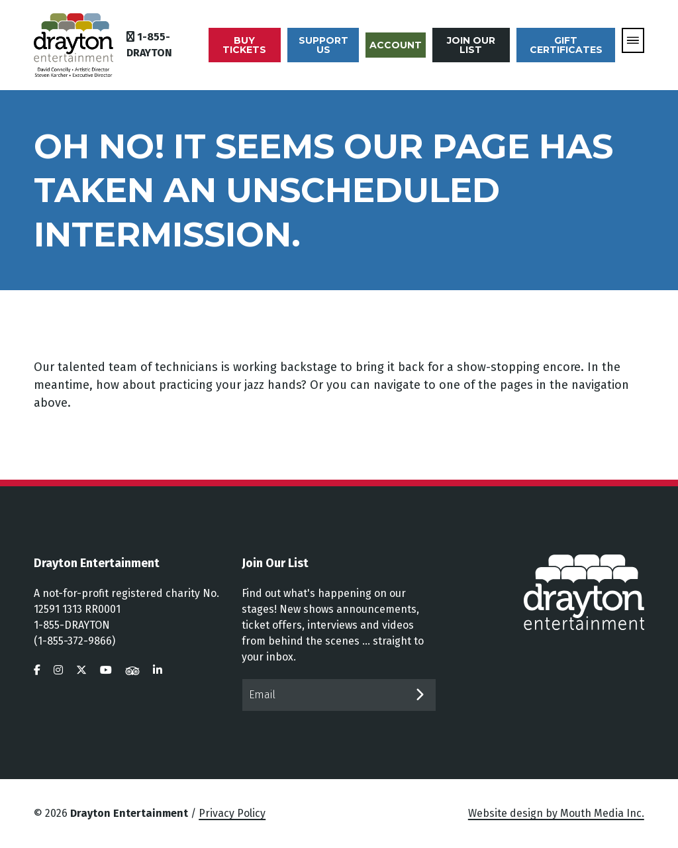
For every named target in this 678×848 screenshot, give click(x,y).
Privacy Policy (232, 813)
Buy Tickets (244, 45)
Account (395, 45)
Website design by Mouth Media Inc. (556, 813)
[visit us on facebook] (37, 670)
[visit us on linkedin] (157, 670)
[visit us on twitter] (81, 670)
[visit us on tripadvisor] (132, 670)
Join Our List (471, 45)
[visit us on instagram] (58, 670)
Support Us (323, 45)
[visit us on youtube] (106, 670)
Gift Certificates (566, 45)
